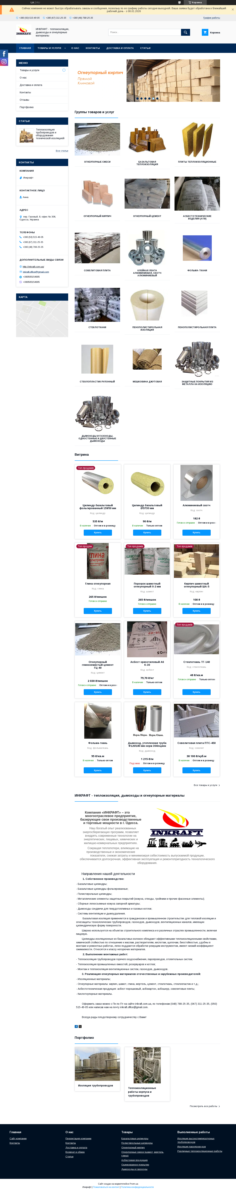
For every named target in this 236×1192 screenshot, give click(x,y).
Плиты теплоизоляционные (197, 162)
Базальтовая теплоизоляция (147, 163)
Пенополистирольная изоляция (147, 328)
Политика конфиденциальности (137, 1187)
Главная (25, 48)
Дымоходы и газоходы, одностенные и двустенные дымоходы (97, 438)
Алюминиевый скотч (196, 505)
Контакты (93, 48)
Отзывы (24, 99)
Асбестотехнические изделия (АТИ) (197, 217)
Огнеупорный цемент (147, 216)
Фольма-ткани (197, 270)
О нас (75, 48)
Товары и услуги (49, 48)
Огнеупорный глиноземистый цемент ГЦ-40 (98, 665)
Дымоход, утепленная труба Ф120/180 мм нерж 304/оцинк (147, 744)
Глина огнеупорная (97, 583)
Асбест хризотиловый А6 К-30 (147, 663)
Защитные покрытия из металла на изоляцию (197, 382)
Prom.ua (134, 1184)
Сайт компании (18, 1138)
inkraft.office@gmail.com (36, 271)
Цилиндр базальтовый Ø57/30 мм (147, 507)
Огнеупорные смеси (97, 162)
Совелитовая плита (97, 270)
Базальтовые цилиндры (134, 1138)
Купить (98, 532)
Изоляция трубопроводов (95, 1085)
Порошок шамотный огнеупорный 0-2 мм (147, 585)
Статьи (145, 48)
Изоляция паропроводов (191, 1146)
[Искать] (185, 32)
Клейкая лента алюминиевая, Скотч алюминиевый (147, 273)
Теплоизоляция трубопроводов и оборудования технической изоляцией (50, 134)
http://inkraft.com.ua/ (33, 266)
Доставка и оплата (120, 48)
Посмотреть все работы (203, 1106)
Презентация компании (78, 1138)
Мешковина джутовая (147, 381)
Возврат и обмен (75, 1152)
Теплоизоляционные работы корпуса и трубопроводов (142, 1092)
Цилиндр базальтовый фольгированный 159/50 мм (97, 507)
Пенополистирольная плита (197, 327)
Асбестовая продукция (134, 1160)
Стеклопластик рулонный (97, 381)
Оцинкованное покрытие (135, 1164)
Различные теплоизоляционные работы (199, 1151)
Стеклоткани (97, 327)
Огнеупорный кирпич (97, 216)
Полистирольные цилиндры (137, 1143)
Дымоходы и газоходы (134, 1169)
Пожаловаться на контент (106, 1187)
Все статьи (62, 150)
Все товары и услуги (205, 785)
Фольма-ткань (97, 743)
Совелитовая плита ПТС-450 (196, 743)
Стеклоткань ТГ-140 (196, 662)
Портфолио (27, 107)
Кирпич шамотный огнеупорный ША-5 (196, 585)
